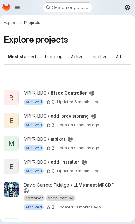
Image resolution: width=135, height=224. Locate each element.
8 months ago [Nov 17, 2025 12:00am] (86, 125)
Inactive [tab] (100, 56)
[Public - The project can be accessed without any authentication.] (91, 93)
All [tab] (118, 56)
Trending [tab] (53, 56)
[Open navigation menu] (17, 7)
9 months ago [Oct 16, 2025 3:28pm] (87, 171)
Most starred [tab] (22, 56)
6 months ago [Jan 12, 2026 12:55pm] (87, 102)
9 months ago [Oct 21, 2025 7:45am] (86, 148)
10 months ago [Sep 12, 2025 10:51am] (87, 207)
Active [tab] (77, 56)
